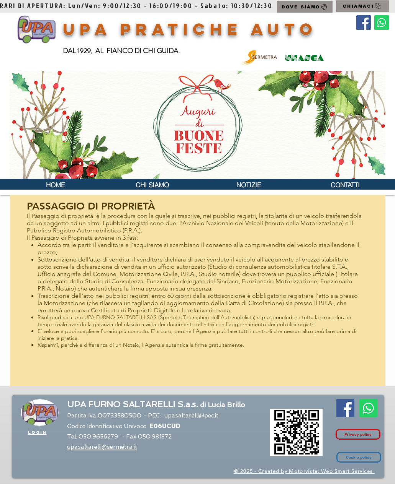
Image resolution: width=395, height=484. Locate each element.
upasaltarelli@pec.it (191, 415)
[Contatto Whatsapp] (381, 22)
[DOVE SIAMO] (305, 7)
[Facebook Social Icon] (363, 22)
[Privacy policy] (358, 434)
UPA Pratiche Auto (190, 29)
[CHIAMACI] (362, 6)
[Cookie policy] (358, 457)
